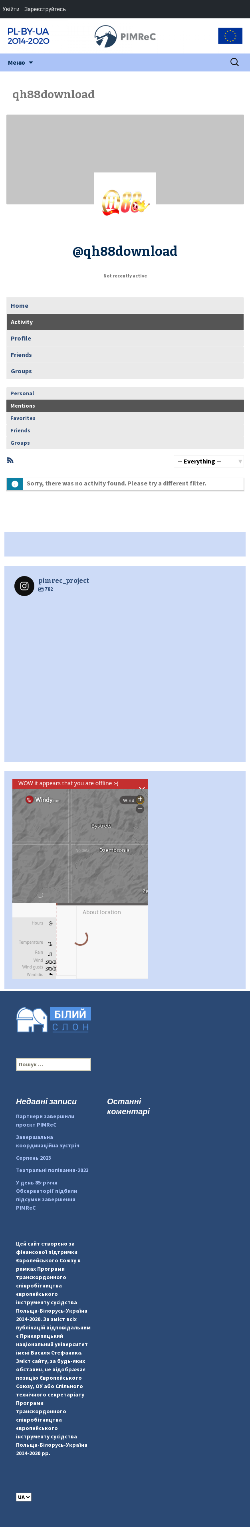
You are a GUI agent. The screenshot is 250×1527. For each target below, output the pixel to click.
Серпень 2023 (33, 1157)
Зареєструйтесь (45, 9)
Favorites (23, 418)
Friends (21, 354)
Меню (16, 62)
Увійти (11, 9)
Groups (21, 371)
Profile (21, 338)
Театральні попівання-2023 (52, 1170)
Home (19, 305)
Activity (22, 322)
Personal (22, 393)
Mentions (22, 405)
